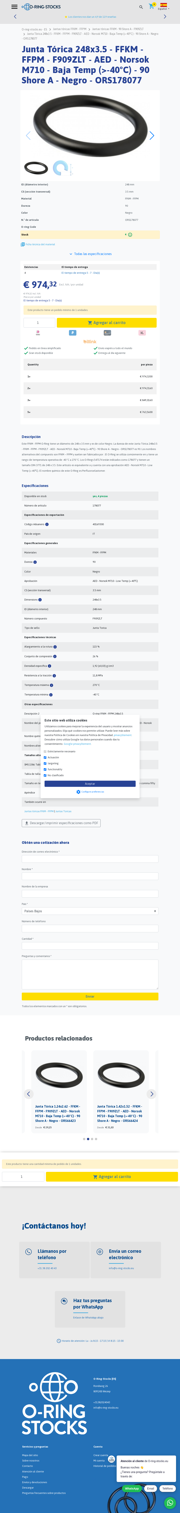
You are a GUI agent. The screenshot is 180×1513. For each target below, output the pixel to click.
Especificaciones (35, 486)
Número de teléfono (34, 921)
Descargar (28, 1487)
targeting (53, 763)
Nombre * (27, 869)
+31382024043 (101, 1402)
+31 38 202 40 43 (47, 1268)
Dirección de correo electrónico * (41, 851)
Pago (25, 1476)
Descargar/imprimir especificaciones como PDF (61, 823)
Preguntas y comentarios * (36, 956)
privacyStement (122, 735)
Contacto (27, 1465)
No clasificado (56, 775)
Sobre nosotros (30, 1460)
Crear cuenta (100, 1455)
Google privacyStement (77, 743)
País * (25, 904)
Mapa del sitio (30, 1455)
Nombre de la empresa (35, 886)
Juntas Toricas (63, 811)
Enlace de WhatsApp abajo (88, 1317)
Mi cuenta (99, 1460)
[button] (164, 7)
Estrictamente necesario (61, 751)
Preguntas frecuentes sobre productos (44, 1493)
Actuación (53, 757)
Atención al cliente (33, 1471)
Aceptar (90, 783)
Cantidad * (27, 938)
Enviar (90, 996)
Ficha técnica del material (40, 244)
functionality (55, 769)
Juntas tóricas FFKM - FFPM (39, 811)
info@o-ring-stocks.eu (121, 1268)
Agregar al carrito (107, 322)
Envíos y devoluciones (34, 1482)
